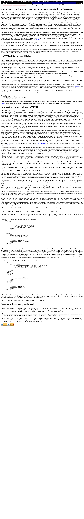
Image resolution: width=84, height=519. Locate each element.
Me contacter (4, 3)
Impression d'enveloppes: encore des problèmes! (14, 5)
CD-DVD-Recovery (42, 144)
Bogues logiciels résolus (57, 1)
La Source (37, 39)
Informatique (18, 1)
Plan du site (79, 3)
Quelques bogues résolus (43, 1)
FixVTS (55, 177)
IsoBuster (3, 104)
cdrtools (77, 86)
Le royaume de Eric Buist (7, 1)
